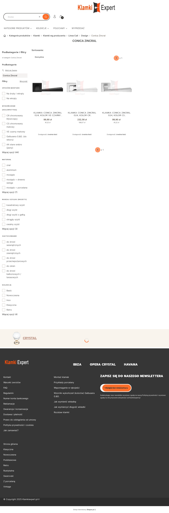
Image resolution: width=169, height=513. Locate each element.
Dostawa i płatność (12, 414)
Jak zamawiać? (10, 430)
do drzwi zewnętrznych (13, 251)
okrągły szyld (13, 219)
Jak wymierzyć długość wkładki (69, 407)
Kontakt (7, 377)
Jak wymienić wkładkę (65, 401)
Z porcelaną (9, 481)
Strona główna (4, 35)
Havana (131, 364)
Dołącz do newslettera (117, 388)
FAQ (5, 387)
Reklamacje (9, 403)
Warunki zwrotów (12, 382)
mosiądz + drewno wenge (16, 181)
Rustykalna (8, 470)
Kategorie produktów (19, 35)
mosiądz (11, 174)
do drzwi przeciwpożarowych (17, 259)
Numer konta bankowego (15, 398)
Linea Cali (73, 35)
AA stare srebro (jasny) (14, 146)
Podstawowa (9, 460)
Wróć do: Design (9, 70)
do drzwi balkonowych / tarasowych (14, 274)
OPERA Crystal (103, 364)
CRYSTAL (30, 338)
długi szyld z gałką (16, 214)
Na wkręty (12, 98)
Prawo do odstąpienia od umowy (19, 419)
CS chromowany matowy (15, 125)
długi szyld (12, 210)
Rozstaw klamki (61, 412)
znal (9, 165)
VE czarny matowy (16, 131)
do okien (11, 266)
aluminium (11, 170)
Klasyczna (11, 305)
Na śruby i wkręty (15, 93)
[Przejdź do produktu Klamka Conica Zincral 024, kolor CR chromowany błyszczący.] (82, 87)
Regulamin (8, 393)
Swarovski (8, 476)
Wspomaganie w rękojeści (66, 387)
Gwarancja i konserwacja (15, 409)
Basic (9, 290)
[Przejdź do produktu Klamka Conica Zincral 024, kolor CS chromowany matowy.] (116, 87)
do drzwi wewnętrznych (14, 243)
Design (84, 35)
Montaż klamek (61, 377)
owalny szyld (13, 224)
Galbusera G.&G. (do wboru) (17, 138)
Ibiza (77, 364)
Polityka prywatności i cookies (18, 425)
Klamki (36, 35)
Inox (9, 300)
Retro (9, 309)
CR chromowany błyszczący (15, 117)
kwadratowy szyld (16, 205)
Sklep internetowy (83, 510)
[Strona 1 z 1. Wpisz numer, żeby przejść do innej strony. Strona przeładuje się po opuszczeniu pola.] (116, 58)
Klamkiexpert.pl (30, 499)
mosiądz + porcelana (17, 187)
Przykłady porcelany (64, 382)
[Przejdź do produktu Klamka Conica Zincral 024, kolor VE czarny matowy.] (48, 87)
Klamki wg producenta (54, 35)
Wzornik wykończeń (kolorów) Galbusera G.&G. (74, 395)
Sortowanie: (38, 50)
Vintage (7, 486)
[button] (46, 17)
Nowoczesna (13, 295)
